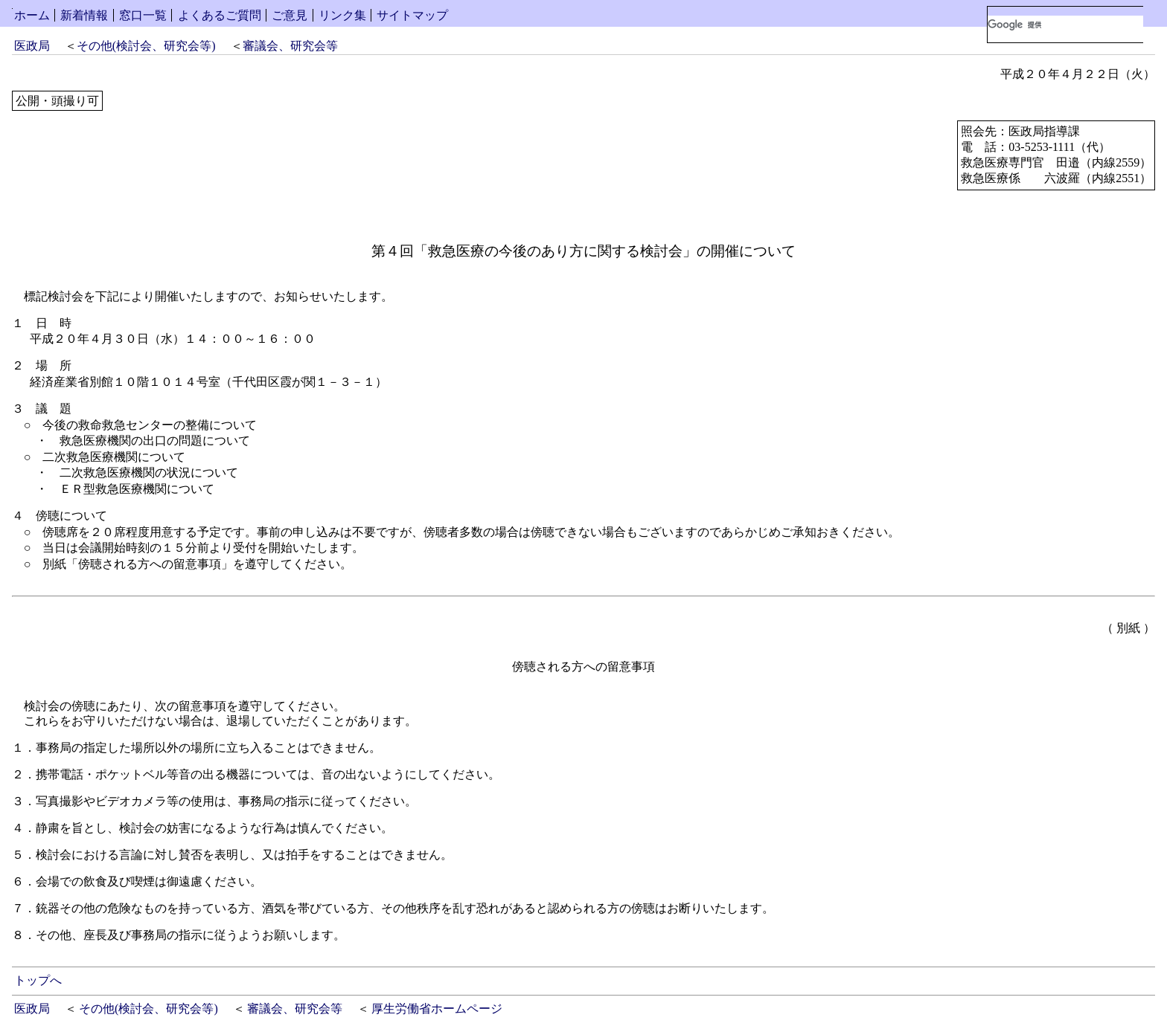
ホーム (32, 15)
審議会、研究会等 (290, 45)
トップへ (38, 980)
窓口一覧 (143, 15)
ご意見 (289, 15)
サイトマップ (412, 15)
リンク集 (342, 15)
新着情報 (84, 15)
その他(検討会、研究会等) (146, 45)
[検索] (1065, 24)
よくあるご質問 (219, 15)
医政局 (32, 45)
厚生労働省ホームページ (436, 1008)
